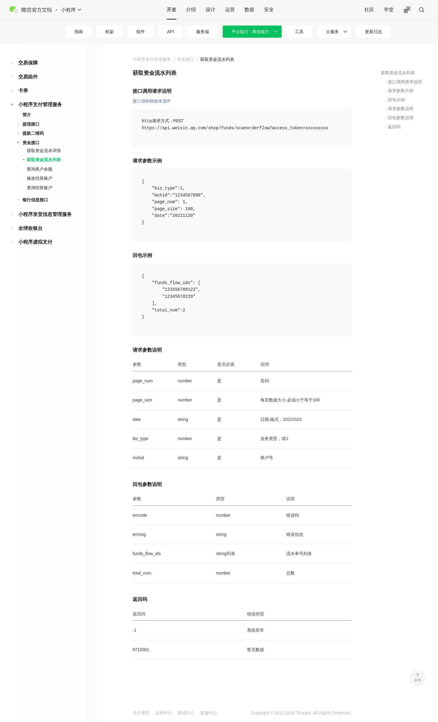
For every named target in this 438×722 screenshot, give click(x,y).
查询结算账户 (39, 187)
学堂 (389, 9)
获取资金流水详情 (44, 150)
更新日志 (373, 31)
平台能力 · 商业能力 (250, 31)
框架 (109, 31)
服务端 (202, 31)
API (170, 31)
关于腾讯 (141, 712)
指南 (79, 31)
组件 (140, 31)
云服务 (332, 31)
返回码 (394, 126)
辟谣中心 (186, 712)
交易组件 (28, 76)
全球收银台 (30, 228)
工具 (299, 31)
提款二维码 (33, 133)
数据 (249, 9)
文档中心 (163, 712)
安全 (269, 9)
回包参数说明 (400, 117)
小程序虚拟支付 (35, 242)
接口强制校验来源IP (152, 101)
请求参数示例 (400, 90)
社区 (369, 9)
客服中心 (208, 712)
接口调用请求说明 (405, 81)
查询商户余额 (39, 169)
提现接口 (31, 124)
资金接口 (31, 142)
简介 (27, 114)
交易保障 (28, 62)
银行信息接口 (35, 199)
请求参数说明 (400, 108)
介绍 (191, 9)
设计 (210, 9)
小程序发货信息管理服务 (45, 214)
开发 (171, 9)
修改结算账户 (39, 178)
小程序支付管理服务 (40, 104)
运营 (230, 9)
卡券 (23, 90)
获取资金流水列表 (44, 159)
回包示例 (396, 99)
